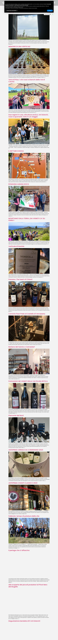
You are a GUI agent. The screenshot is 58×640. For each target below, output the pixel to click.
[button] (52, 2)
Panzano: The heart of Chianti (20, 279)
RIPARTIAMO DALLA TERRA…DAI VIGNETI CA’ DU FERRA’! (26, 219)
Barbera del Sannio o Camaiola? (21, 347)
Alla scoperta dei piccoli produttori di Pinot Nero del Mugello (27, 586)
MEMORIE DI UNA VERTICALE (19, 46)
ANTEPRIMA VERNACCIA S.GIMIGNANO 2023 (25, 450)
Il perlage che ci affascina (18, 550)
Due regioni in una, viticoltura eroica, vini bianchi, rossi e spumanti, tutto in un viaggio (28, 116)
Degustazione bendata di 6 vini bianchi (24, 621)
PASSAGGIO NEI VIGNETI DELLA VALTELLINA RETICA (28, 381)
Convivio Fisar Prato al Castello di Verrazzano (26, 314)
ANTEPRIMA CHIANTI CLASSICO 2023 (22, 483)
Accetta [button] (50, 10)
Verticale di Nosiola (16, 246)
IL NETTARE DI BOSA (16, 151)
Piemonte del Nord (16, 415)
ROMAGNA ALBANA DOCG (18, 184)
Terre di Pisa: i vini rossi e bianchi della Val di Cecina (26, 80)
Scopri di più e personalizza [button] (11, 10)
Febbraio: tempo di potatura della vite (23, 516)
